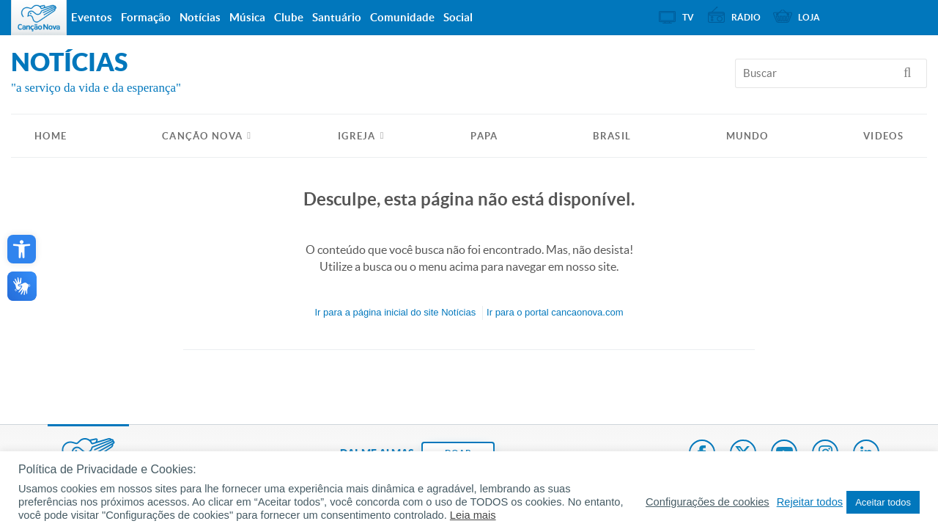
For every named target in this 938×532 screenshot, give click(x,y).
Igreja (357, 136)
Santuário (336, 17)
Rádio (746, 17)
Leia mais (473, 515)
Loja (809, 17)
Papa (484, 136)
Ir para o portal (555, 312)
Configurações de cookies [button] (707, 502)
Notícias (200, 17)
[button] (21, 249)
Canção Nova (202, 136)
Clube (288, 17)
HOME (50, 136)
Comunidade (402, 17)
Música (247, 17)
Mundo (747, 136)
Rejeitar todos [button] (810, 502)
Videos (883, 136)
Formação (146, 17)
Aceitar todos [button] (883, 502)
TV (688, 17)
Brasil (612, 136)
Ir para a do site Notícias (395, 312)
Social (458, 17)
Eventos (91, 17)
